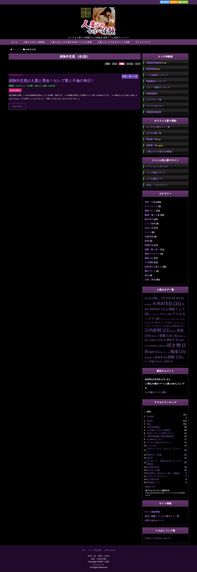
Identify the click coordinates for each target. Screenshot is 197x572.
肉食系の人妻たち (153, 266)
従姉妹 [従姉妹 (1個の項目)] (182, 336)
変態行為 (149, 245)
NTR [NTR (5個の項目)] (170, 298)
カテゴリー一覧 (153, 100)
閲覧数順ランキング (156, 81)
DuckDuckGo (153, 467)
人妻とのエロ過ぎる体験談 (159, 152)
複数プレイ (150, 210)
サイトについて (142, 42)
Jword (149, 458)
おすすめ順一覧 (153, 133)
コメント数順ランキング (158, 87)
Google (150, 416)
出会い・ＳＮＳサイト (157, 185)
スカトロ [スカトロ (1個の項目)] (179, 319)
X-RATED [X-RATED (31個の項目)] (167, 303)
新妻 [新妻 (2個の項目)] (162, 340)
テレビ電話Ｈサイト (156, 173)
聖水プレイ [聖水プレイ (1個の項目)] (164, 352)
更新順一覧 (154, 145)
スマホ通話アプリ (154, 179)
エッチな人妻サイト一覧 (158, 127)
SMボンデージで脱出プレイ (160, 433)
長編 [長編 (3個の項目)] (153, 361)
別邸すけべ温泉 (154, 455)
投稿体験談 (151, 93)
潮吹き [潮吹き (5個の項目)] (173, 339)
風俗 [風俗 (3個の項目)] (169, 361)
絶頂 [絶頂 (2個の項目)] (163, 346)
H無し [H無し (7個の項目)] (158, 298)
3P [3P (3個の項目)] (148, 298)
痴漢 (147, 241)
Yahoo (150, 421)
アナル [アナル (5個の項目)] (165, 314)
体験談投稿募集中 (156, 63)
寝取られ (149, 258)
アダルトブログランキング (158, 538)
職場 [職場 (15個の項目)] (178, 351)
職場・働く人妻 (152, 215)
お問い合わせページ (154, 520)
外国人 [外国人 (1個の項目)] (155, 336)
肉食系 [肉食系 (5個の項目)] (161, 357)
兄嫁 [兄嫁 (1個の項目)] (168, 326)
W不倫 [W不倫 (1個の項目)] (148, 304)
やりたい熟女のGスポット (159, 442)
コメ (138, 64)
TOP (83, 550)
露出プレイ (150, 271)
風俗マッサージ (152, 254)
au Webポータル (155, 439)
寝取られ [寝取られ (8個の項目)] (168, 335)
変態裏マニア (153, 482)
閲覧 (122, 64)
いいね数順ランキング (157, 75)
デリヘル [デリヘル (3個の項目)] (164, 322)
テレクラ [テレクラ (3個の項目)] (151, 322)
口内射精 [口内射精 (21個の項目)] (157, 330)
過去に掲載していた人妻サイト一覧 (162, 516)
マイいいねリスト (154, 106)
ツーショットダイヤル (157, 166)
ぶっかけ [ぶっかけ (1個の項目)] (154, 314)
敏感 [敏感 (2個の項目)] (154, 340)
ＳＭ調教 (149, 262)
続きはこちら (150, 487)
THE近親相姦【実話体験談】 (161, 436)
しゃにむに (152, 445)
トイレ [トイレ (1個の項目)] (175, 323)
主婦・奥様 (150, 279)
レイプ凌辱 (150, 223)
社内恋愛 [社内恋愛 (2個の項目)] (153, 346)
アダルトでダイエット (157, 476)
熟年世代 (149, 219)
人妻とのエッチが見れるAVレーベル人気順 (71, 42)
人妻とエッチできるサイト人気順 (113, 42)
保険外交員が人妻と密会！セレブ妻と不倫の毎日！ (52, 80)
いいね (130, 64)
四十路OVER (153, 479)
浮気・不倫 (150, 202)
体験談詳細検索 (153, 112)
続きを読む (18, 106)
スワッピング (151, 206)
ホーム (14, 42)
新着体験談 (153, 69)
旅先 (147, 275)
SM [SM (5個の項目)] (180, 298)
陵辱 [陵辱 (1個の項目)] (161, 361)
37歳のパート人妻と (157, 392)
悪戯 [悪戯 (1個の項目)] (148, 340)
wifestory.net (98, 564)
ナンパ (148, 232)
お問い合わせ (109, 550)
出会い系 (149, 228)
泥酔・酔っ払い (152, 249)
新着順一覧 (153, 139)
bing (149, 424)
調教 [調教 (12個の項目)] (175, 357)
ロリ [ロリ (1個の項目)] (162, 326)
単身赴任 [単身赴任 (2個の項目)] (177, 326)
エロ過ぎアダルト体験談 (158, 430)
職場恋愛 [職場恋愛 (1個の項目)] (149, 358)
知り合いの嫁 (153, 470)
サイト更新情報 (152, 512)
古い (115, 64)
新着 (107, 64)
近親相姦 (149, 236)
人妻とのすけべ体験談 (34, 42)
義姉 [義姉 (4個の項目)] (153, 352)
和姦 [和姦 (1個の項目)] (173, 331)
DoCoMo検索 (153, 427)
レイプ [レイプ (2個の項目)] (154, 326)
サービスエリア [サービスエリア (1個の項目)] (167, 319)
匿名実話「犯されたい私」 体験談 (163, 473)
